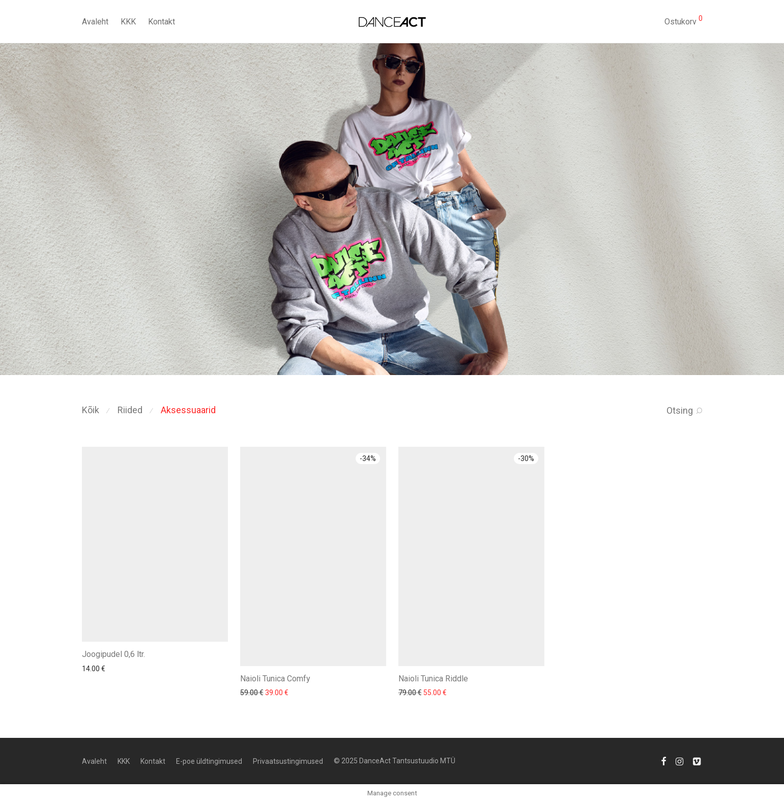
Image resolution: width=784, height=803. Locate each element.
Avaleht (95, 21)
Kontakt (161, 21)
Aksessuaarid (188, 410)
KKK (128, 21)
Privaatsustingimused (288, 761)
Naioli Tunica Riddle (433, 678)
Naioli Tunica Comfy (275, 678)
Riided (130, 410)
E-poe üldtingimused (209, 761)
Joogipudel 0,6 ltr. (113, 654)
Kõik (90, 410)
